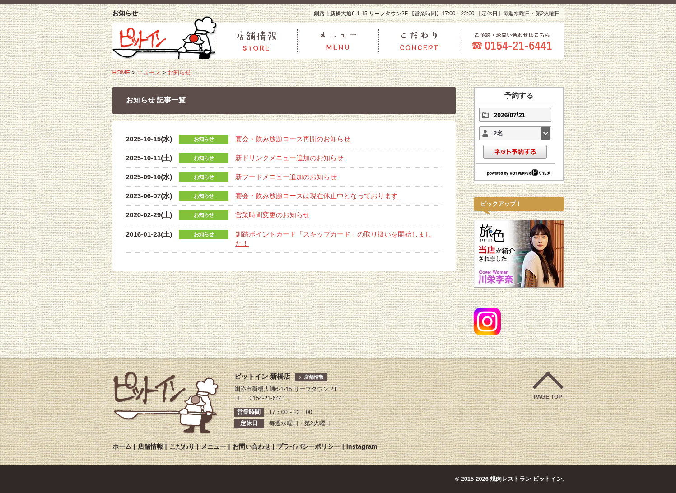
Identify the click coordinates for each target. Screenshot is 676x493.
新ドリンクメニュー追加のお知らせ (289, 158)
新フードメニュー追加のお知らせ (286, 177)
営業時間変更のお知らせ (272, 216)
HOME (121, 72)
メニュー (213, 446)
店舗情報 (315, 377)
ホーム (121, 446)
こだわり (182, 446)
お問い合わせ (251, 446)
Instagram (362, 446)
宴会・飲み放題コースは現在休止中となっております (316, 196)
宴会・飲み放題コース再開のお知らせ (292, 139)
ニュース (150, 72)
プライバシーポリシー (308, 446)
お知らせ (182, 72)
